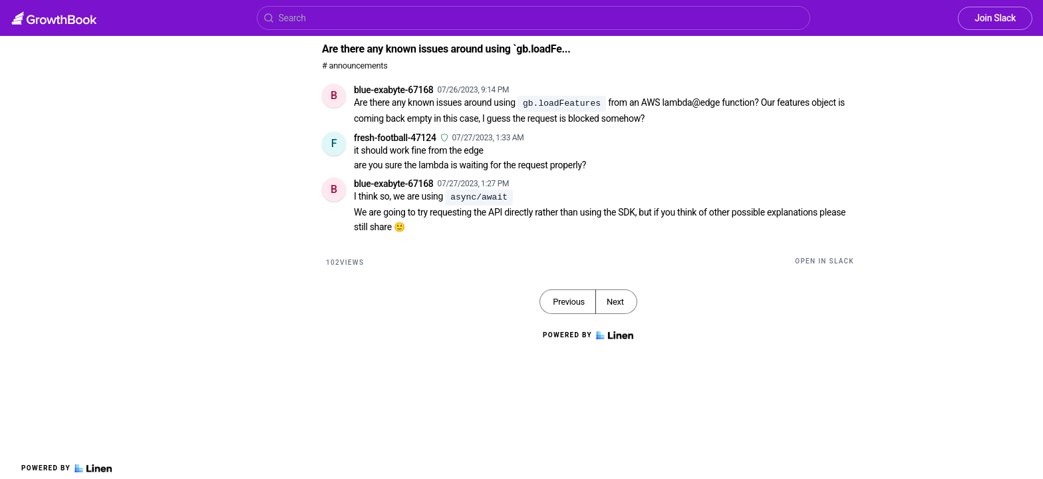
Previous (569, 302)
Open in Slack (824, 261)
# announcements (354, 66)
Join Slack (995, 18)
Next (615, 302)
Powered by (66, 468)
